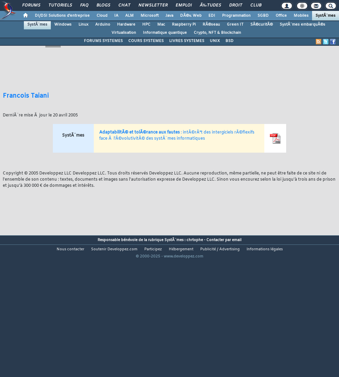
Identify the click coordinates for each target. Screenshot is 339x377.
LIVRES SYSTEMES (186, 41)
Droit (236, 5)
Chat (124, 5)
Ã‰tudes (210, 5)
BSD (229, 41)
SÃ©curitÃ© (261, 24)
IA (116, 15)
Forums (31, 5)
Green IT (235, 24)
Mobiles (301, 15)
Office (281, 15)
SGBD (263, 15)
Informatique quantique (165, 32)
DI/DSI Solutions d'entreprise (62, 15)
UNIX (215, 41)
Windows (63, 24)
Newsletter (153, 5)
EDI (211, 15)
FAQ (84, 5)
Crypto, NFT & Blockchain (217, 32)
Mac (161, 24)
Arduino (102, 24)
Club (256, 5)
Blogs (103, 5)
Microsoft (150, 15)
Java (169, 15)
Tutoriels (60, 5)
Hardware (126, 24)
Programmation (236, 15)
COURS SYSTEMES (146, 41)
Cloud (102, 15)
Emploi (183, 5)
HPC (146, 24)
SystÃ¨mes (325, 15)
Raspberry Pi (184, 24)
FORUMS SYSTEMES (103, 41)
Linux (83, 24)
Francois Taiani (26, 96)
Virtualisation (124, 32)
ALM (129, 15)
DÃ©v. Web (191, 15)
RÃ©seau (211, 24)
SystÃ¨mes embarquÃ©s (302, 24)
